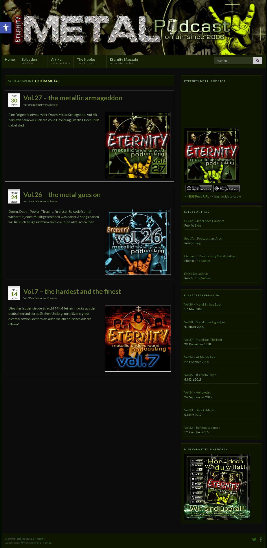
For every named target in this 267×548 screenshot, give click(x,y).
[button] (5, 27)
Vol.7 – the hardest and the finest (72, 291)
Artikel (60, 61)
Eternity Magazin (124, 61)
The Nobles (86, 61)
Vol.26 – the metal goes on (62, 194)
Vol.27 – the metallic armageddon (73, 98)
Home (10, 59)
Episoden (29, 61)
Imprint (40, 538)
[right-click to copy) (212, 196)
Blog (198, 225)
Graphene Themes (40, 542)
